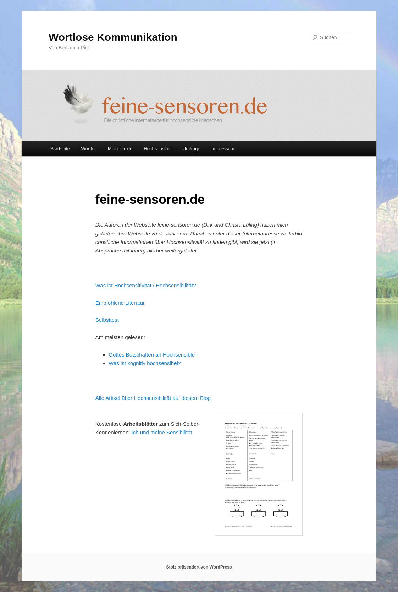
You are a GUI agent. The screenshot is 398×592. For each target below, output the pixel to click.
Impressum (222, 148)
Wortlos (89, 148)
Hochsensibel (157, 148)
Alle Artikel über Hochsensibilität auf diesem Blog (153, 398)
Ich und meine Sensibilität (162, 432)
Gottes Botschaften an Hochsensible (152, 355)
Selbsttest (107, 320)
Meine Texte (120, 148)
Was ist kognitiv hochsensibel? (145, 363)
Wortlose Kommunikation (113, 37)
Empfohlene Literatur (120, 303)
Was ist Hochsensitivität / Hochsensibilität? (145, 285)
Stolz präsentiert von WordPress (199, 567)
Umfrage (191, 148)
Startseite (60, 148)
